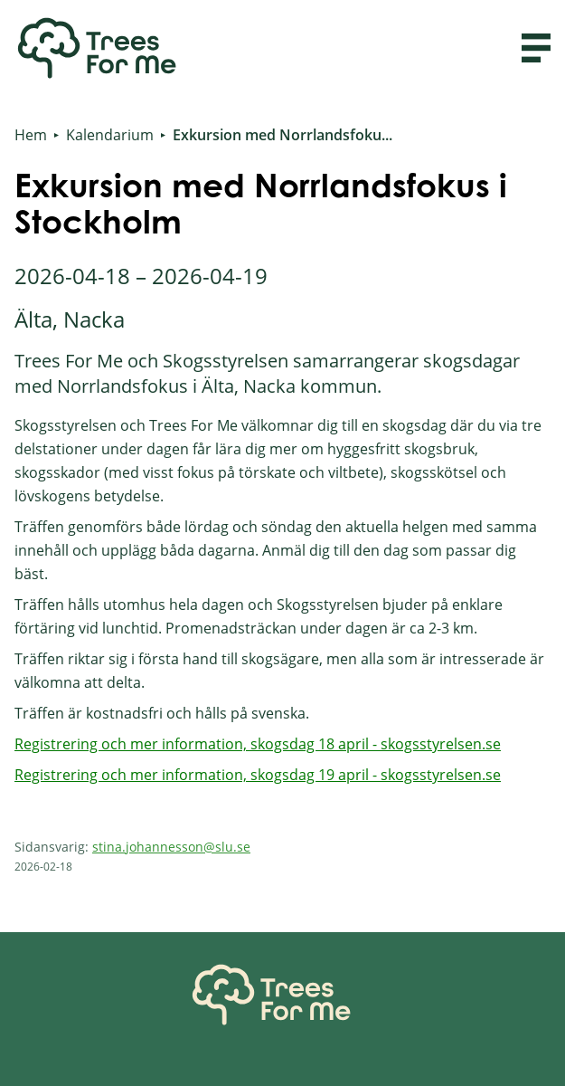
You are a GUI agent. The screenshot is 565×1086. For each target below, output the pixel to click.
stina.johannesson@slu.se (171, 846)
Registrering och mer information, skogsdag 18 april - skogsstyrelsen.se (257, 744)
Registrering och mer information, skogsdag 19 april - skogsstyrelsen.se (257, 775)
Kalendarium (110, 135)
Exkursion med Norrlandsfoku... (282, 135)
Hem (30, 135)
